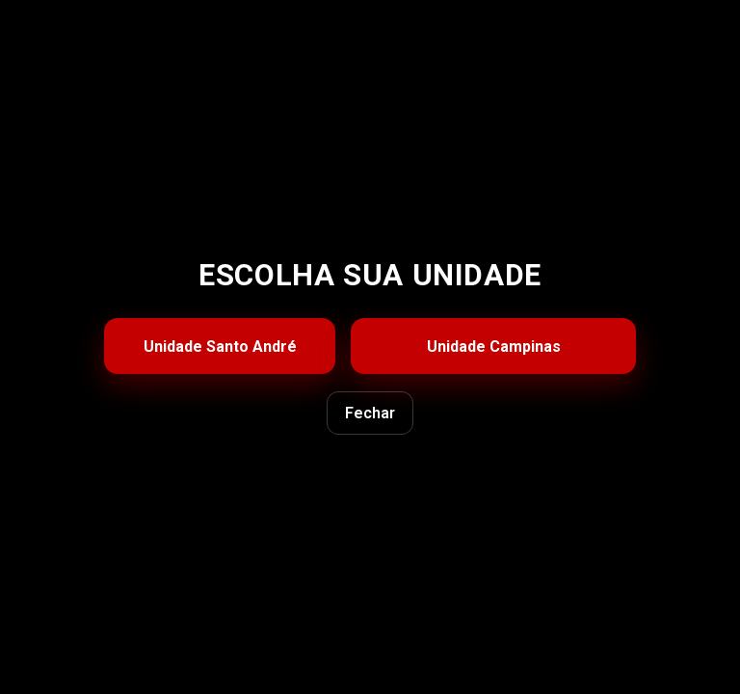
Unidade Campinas (494, 346)
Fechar (370, 413)
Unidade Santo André (220, 346)
